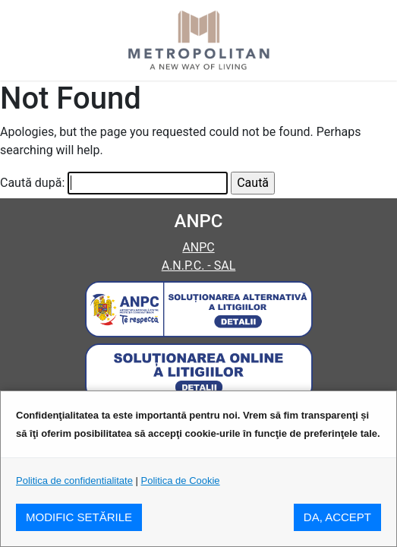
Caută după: (32, 182)
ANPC (198, 247)
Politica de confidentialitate (74, 480)
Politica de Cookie (180, 480)
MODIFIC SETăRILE (79, 517)
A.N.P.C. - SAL (199, 265)
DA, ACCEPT (337, 517)
